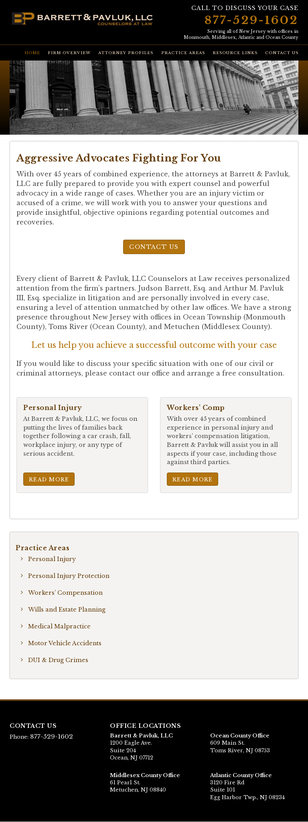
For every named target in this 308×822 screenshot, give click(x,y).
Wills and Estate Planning (67, 609)
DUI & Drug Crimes (58, 660)
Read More (49, 479)
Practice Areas (183, 52)
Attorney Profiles (125, 52)
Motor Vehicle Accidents (65, 643)
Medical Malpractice (59, 626)
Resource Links (235, 52)
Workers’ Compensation (65, 592)
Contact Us (281, 52)
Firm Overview (69, 52)
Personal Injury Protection (69, 576)
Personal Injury (52, 559)
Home (32, 52)
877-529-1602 (251, 20)
